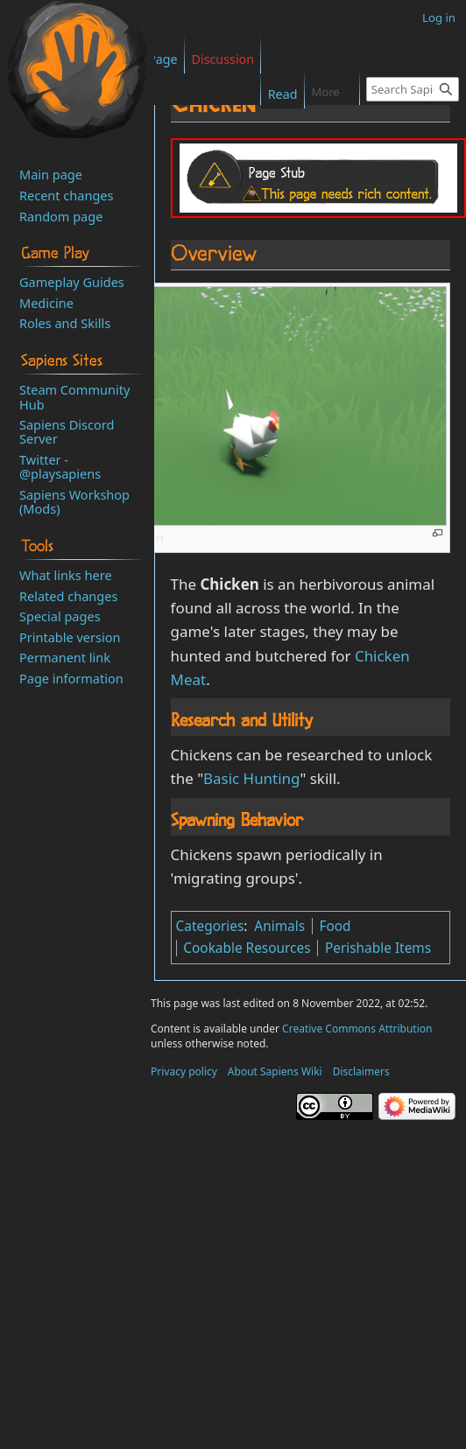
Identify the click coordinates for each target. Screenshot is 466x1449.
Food (334, 926)
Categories (210, 926)
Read (272, 94)
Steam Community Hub (74, 396)
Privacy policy (184, 1071)
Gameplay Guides (71, 281)
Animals (279, 926)
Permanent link (64, 657)
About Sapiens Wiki (275, 1071)
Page (163, 59)
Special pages (60, 616)
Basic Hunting (251, 778)
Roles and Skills (64, 323)
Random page (60, 216)
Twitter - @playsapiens (60, 466)
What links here (65, 575)
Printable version (70, 637)
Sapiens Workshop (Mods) (74, 501)
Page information (71, 678)
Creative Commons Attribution (357, 1028)
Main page (50, 174)
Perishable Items (378, 948)
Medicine (46, 303)
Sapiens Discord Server (66, 431)
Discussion (223, 59)
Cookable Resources (246, 948)
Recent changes (66, 195)
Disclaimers (361, 1071)
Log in (438, 17)
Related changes (68, 596)
